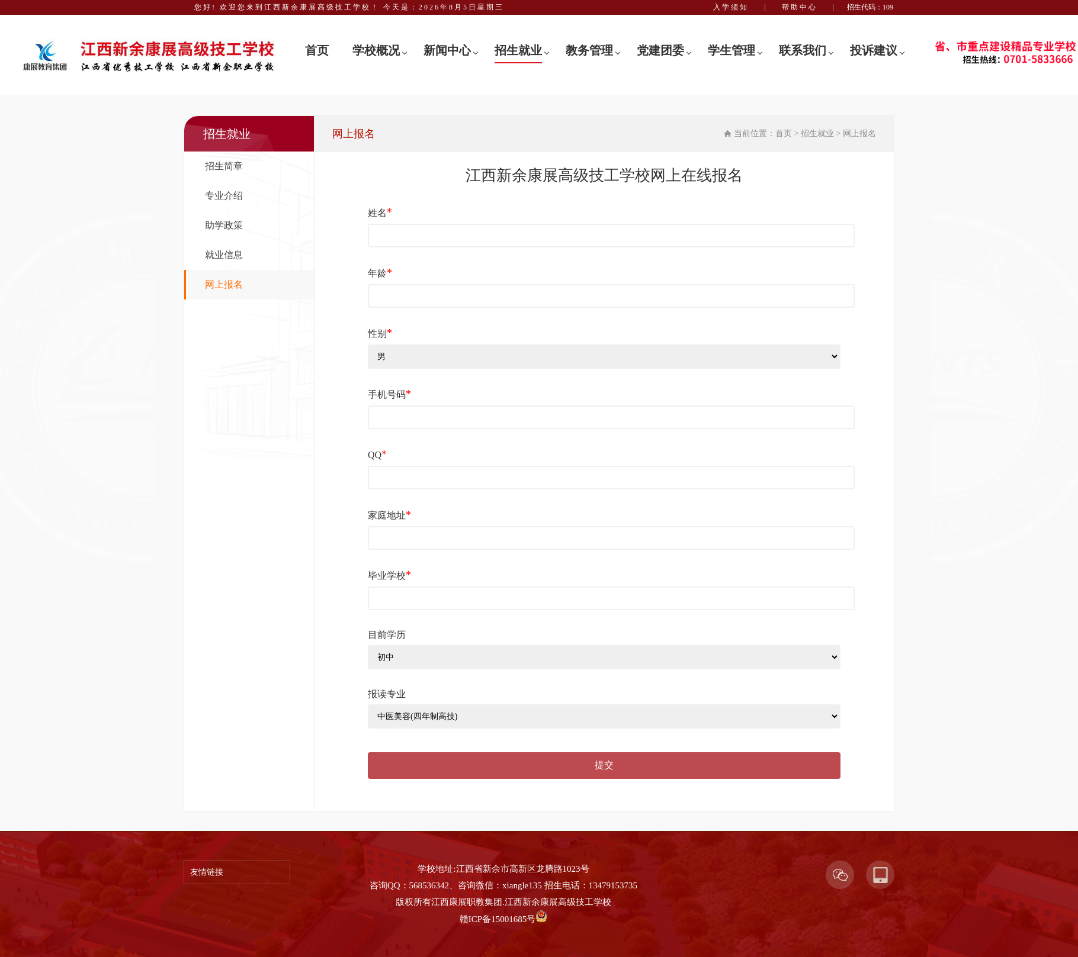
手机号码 (389, 394)
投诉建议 (873, 50)
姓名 (380, 212)
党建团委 (660, 50)
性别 (380, 333)
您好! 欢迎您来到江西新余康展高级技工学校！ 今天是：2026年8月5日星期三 (349, 7)
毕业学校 (389, 575)
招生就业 (518, 50)
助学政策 (224, 225)
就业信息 (224, 255)
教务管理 (589, 50)
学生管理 (731, 50)
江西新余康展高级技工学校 (558, 902)
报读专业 (387, 694)
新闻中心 (447, 50)
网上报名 (224, 284)
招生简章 (224, 166)
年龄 (380, 273)
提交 (604, 765)
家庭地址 (389, 515)
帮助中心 (799, 7)
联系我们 (802, 50)
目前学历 (387, 635)
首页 (317, 50)
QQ (377, 454)
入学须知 (731, 7)
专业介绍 (224, 196)
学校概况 (376, 50)
